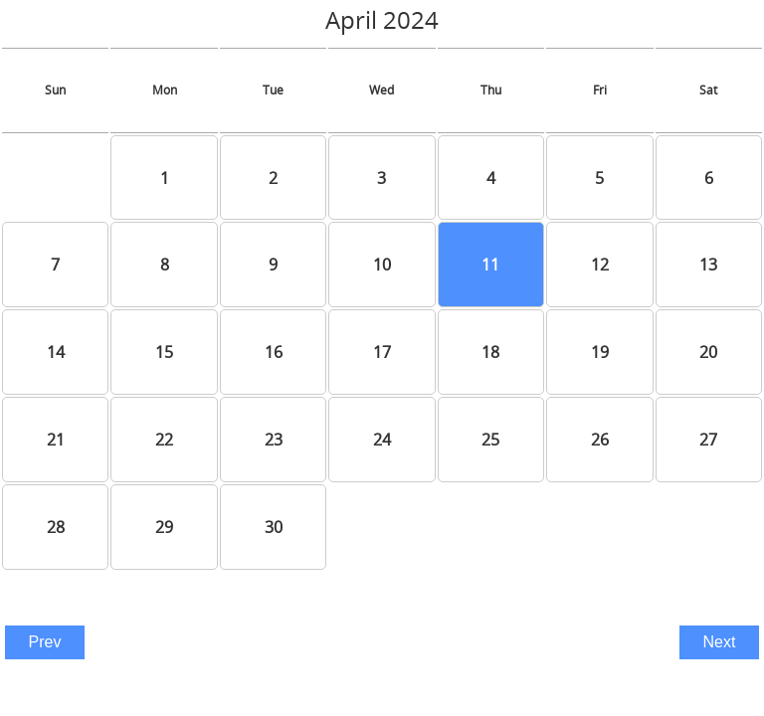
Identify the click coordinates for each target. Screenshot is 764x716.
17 (382, 352)
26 (600, 439)
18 (490, 352)
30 (274, 527)
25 (490, 439)
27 (708, 439)
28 (56, 527)
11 (490, 264)
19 (600, 352)
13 (708, 264)
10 (382, 264)
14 (56, 352)
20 (708, 352)
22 (164, 439)
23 (274, 439)
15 (164, 352)
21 (56, 439)
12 (600, 264)
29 (164, 527)
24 (382, 439)
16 (274, 352)
